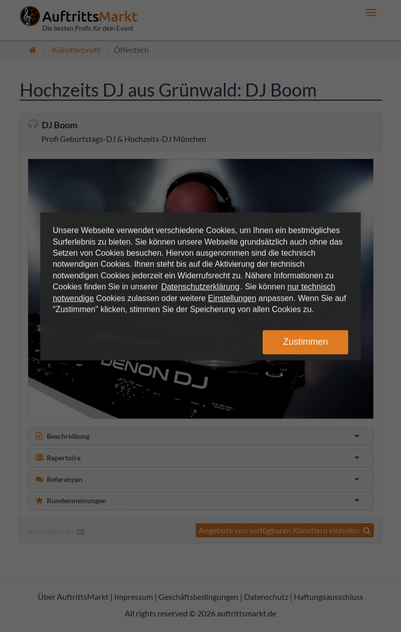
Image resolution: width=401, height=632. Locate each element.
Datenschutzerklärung (200, 286)
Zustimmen (305, 342)
